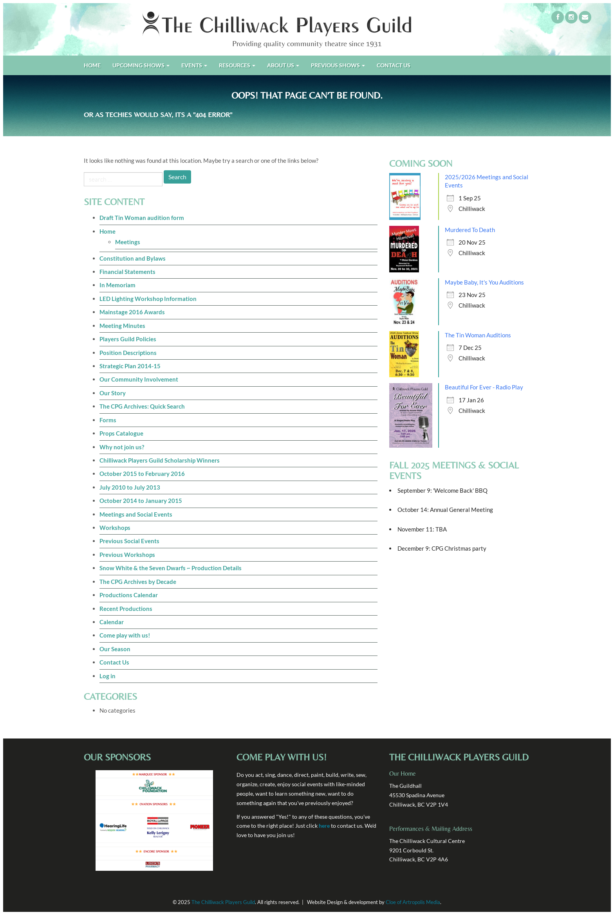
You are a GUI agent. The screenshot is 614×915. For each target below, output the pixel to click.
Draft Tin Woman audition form (141, 217)
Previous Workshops (127, 554)
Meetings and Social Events (135, 514)
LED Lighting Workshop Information (148, 298)
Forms (107, 419)
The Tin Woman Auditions (478, 335)
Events (194, 65)
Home (92, 65)
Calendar (111, 621)
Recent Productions (125, 608)
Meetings (127, 241)
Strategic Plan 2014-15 (130, 365)
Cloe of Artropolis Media (413, 902)
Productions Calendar (128, 594)
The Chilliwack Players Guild (223, 902)
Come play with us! (124, 635)
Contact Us (114, 662)
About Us (283, 65)
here (324, 825)
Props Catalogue (121, 433)
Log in (107, 675)
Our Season (114, 648)
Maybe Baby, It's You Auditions (484, 282)
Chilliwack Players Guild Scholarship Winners (159, 460)
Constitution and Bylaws (132, 258)
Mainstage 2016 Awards (132, 311)
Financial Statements (127, 271)
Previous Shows (338, 65)
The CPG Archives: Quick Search (142, 406)
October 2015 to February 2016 (142, 473)
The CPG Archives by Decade (137, 581)
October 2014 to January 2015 (140, 500)
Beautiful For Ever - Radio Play (484, 387)
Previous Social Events (129, 540)
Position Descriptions (128, 352)
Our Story (112, 392)
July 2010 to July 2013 (129, 487)
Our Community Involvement (138, 379)
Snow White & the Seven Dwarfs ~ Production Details (170, 567)
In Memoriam (117, 284)
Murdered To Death (470, 229)
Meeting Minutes (122, 325)
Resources (237, 65)
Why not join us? (121, 446)
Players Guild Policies (127, 338)
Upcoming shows (141, 65)
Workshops (114, 527)
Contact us (393, 65)
